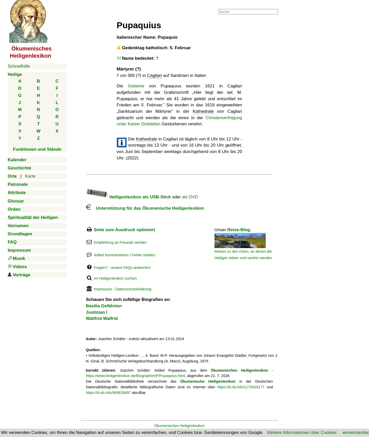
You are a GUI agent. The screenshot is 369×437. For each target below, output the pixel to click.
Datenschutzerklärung (133, 289)
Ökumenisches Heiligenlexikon (179, 426)
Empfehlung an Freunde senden (120, 242)
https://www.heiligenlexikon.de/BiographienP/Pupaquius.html (135, 376)
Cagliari (154, 75)
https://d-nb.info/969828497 (108, 393)
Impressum (103, 289)
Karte (30, 176)
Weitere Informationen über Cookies (301, 432)
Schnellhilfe (19, 66)
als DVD (190, 197)
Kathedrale (203, 111)
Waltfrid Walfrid (102, 318)
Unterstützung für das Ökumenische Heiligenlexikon (145, 208)
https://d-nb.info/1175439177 (240, 387)
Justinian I (96, 312)
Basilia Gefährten (104, 305)
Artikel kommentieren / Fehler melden (124, 255)
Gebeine (136, 86)
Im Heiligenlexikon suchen (115, 278)
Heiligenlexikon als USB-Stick (128, 197)
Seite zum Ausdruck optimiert (124, 229)
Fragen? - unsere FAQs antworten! (122, 268)
